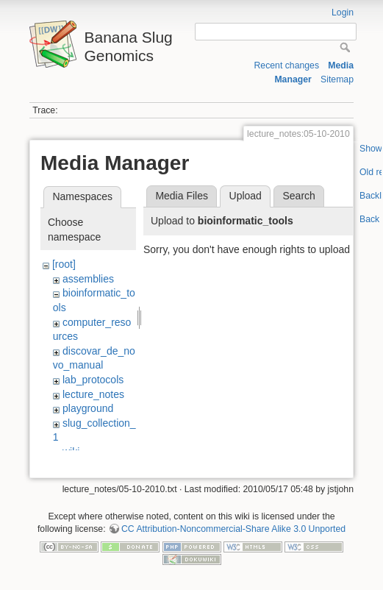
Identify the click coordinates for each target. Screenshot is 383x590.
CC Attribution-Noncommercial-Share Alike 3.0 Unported (233, 538)
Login (343, 12)
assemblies (88, 279)
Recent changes (286, 65)
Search (298, 196)
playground (87, 408)
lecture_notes (93, 394)
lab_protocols (93, 379)
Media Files (181, 196)
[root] (64, 264)
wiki (70, 452)
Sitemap (337, 79)
